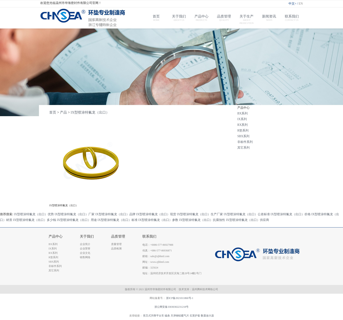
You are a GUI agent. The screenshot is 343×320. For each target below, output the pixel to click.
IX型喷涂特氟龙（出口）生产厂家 (200, 214)
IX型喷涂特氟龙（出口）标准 (118, 220)
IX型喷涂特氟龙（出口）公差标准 (247, 214)
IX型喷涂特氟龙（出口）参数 (158, 220)
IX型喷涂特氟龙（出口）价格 (291, 214)
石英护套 (195, 315)
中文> (294, 3)
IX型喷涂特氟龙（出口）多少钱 (34, 220)
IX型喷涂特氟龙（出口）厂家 (75, 214)
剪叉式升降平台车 (153, 315)
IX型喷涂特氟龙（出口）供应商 (247, 220)
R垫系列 (242, 130)
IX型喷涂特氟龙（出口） (90, 112)
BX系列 (242, 113)
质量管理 (116, 244)
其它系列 (243, 147)
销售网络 (85, 257)
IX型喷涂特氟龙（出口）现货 (156, 214)
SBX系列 (243, 136)
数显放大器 (207, 315)
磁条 (167, 315)
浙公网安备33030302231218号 (171, 306)
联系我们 (149, 236)
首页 (52, 112)
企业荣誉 (85, 248)
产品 (63, 112)
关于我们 (87, 236)
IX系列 (242, 119)
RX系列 (242, 124)
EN (301, 3)
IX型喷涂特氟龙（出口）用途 (77, 220)
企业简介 (85, 244)
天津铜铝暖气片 (180, 315)
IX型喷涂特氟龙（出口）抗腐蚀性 (202, 220)
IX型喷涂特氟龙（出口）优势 (34, 214)
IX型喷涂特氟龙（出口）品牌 (115, 214)
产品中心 (56, 236)
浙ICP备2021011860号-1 (179, 298)
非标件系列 (245, 142)
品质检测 (116, 248)
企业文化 (85, 252)
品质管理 (118, 236)
